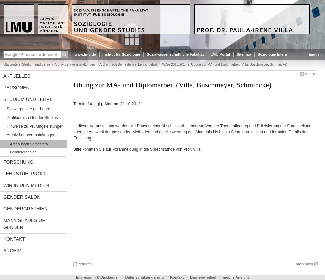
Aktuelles (16, 76)
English (315, 54)
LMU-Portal (220, 54)
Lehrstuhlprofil (25, 173)
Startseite (11, 64)
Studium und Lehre (36, 64)
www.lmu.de (85, 54)
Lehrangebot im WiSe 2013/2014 (162, 64)
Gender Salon (21, 197)
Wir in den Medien (26, 185)
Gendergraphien (23, 152)
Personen (16, 87)
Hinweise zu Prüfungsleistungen (35, 126)
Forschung (18, 162)
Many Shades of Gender (24, 224)
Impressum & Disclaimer (97, 277)
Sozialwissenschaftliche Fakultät (175, 54)
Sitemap (244, 54)
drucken (311, 74)
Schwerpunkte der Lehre (28, 109)
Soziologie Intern (272, 54)
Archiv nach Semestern (116, 64)
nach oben (304, 264)
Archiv (12, 250)
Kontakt (14, 239)
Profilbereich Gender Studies (32, 117)
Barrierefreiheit (203, 277)
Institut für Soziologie (121, 54)
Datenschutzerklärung (144, 277)
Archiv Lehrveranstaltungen (75, 64)
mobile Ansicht (236, 277)
